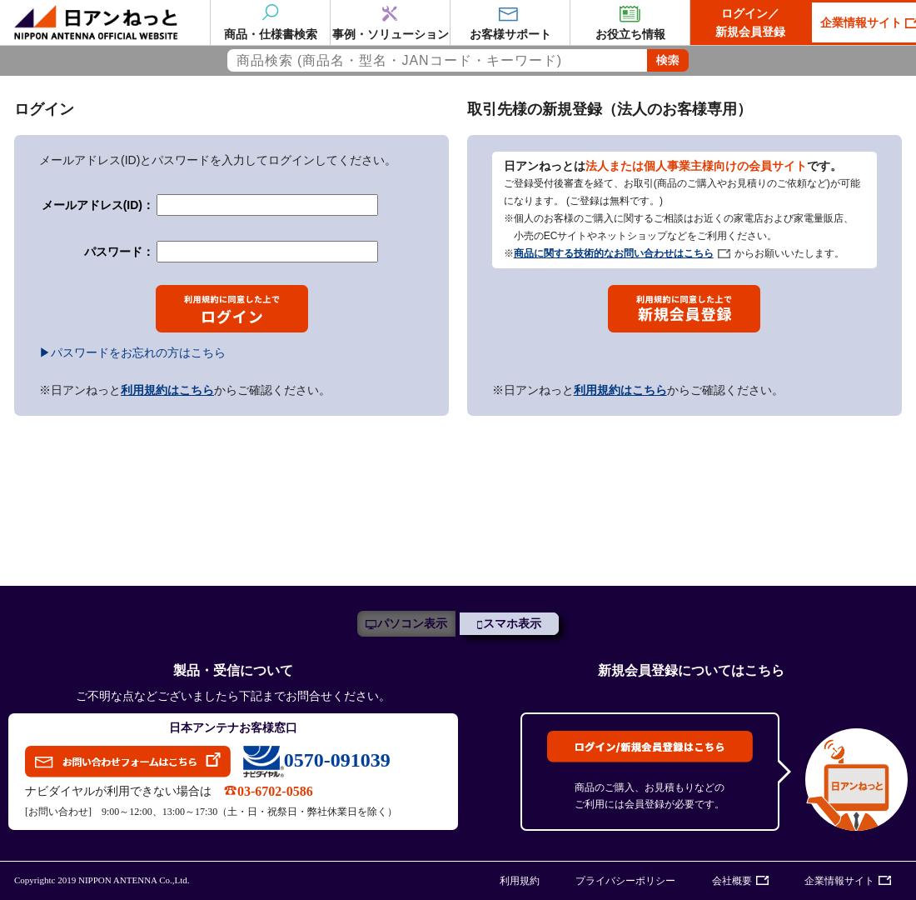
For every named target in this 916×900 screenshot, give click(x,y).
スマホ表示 (512, 624)
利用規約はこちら (167, 390)
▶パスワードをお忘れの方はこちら (132, 352)
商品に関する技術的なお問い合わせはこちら (614, 253)
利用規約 (520, 881)
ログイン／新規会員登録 (750, 22)
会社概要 (732, 881)
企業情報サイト (839, 881)
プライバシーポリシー (625, 881)
